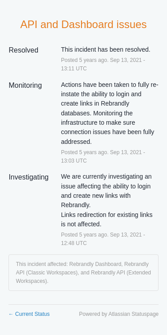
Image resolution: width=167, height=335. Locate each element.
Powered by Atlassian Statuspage (119, 314)
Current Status (29, 314)
